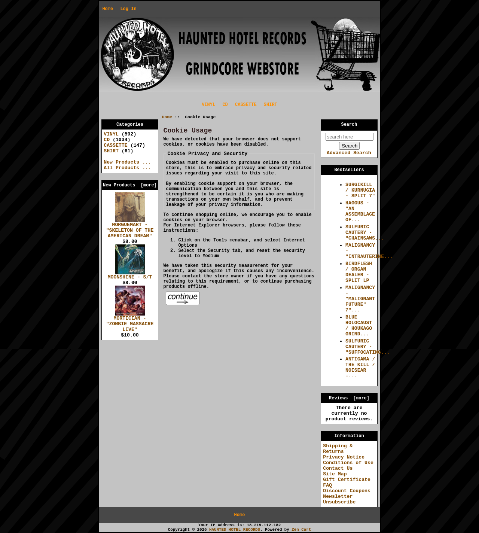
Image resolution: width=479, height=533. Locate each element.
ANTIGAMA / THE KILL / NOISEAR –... (360, 367)
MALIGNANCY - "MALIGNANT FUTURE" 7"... (360, 299)
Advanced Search (349, 153)
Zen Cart (301, 529)
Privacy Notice (343, 457)
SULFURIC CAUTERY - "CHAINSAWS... (364, 232)
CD (225, 104)
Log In (128, 9)
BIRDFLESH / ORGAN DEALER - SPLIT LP (358, 272)
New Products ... (127, 162)
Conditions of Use (348, 463)
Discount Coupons (346, 491)
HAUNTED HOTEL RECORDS (234, 529)
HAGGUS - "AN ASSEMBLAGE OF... (360, 211)
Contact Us (338, 468)
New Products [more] (130, 185)
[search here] (349, 137)
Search (349, 124)
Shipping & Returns (338, 448)
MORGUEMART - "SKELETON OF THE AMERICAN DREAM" (130, 228)
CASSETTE (246, 104)
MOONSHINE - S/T (130, 275)
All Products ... (127, 168)
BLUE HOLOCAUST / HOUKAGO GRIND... (358, 325)
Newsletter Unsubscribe (339, 499)
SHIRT (270, 104)
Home (107, 9)
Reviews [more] (349, 398)
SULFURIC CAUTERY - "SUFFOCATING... (367, 346)
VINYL (208, 104)
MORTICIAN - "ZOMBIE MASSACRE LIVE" (130, 321)
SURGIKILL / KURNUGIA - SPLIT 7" (360, 190)
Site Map (335, 474)
